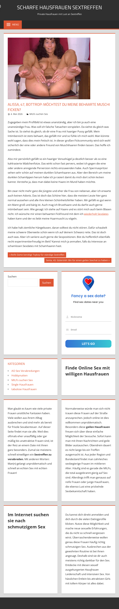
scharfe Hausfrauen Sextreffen (59, 7)
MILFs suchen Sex (39, 114)
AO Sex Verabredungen (25, 371)
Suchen (12, 276)
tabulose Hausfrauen (24, 389)
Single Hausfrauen (22, 384)
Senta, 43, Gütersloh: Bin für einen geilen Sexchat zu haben (77, 260)
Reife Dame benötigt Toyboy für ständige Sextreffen (37, 255)
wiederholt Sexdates (96, 214)
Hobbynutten (19, 375)
